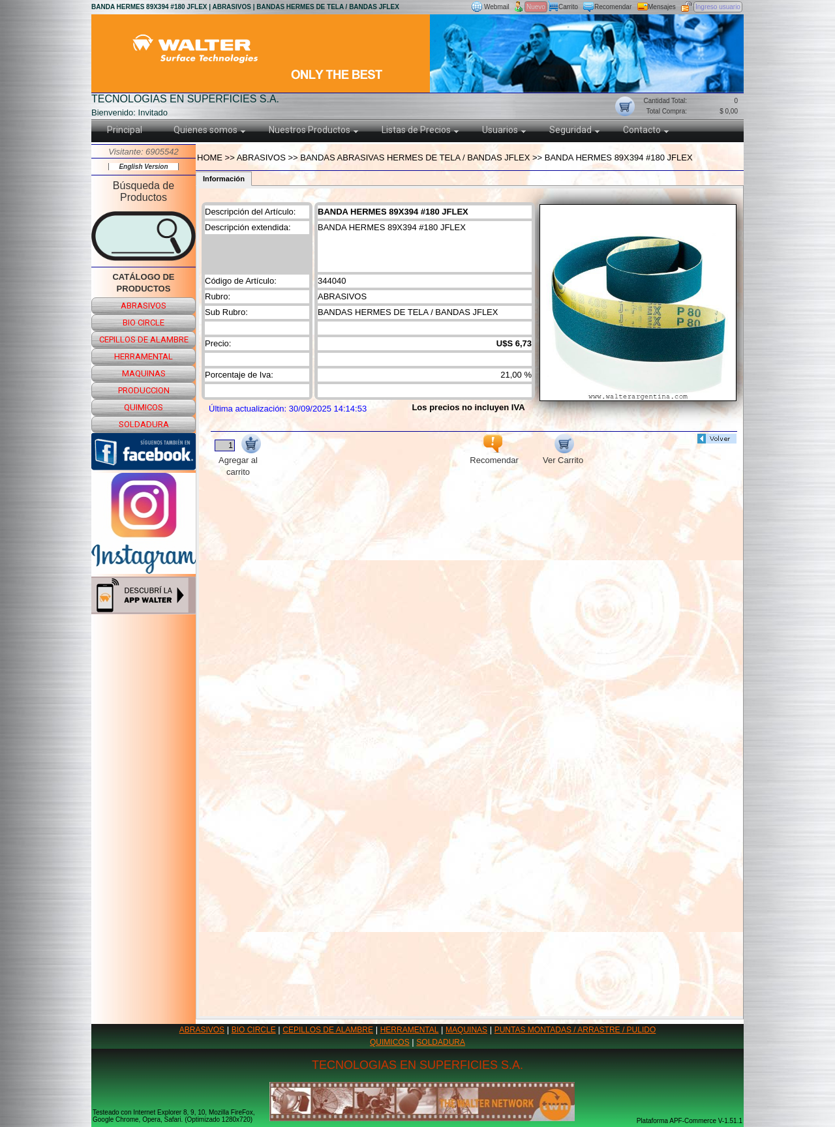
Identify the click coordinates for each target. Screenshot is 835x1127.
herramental (143, 356)
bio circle (143, 322)
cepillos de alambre (144, 339)
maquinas (144, 373)
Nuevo (535, 6)
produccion (144, 390)
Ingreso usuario (717, 6)
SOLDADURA (440, 1042)
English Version (143, 166)
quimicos (143, 407)
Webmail (496, 6)
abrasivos (143, 305)
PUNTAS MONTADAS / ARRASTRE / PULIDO (575, 1029)
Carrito (568, 6)
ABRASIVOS (201, 1029)
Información (224, 179)
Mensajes (662, 6)
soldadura (144, 424)
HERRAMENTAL (409, 1029)
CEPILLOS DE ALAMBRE (327, 1029)
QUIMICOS (390, 1042)
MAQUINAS (466, 1029)
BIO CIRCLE (254, 1029)
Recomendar (612, 6)
